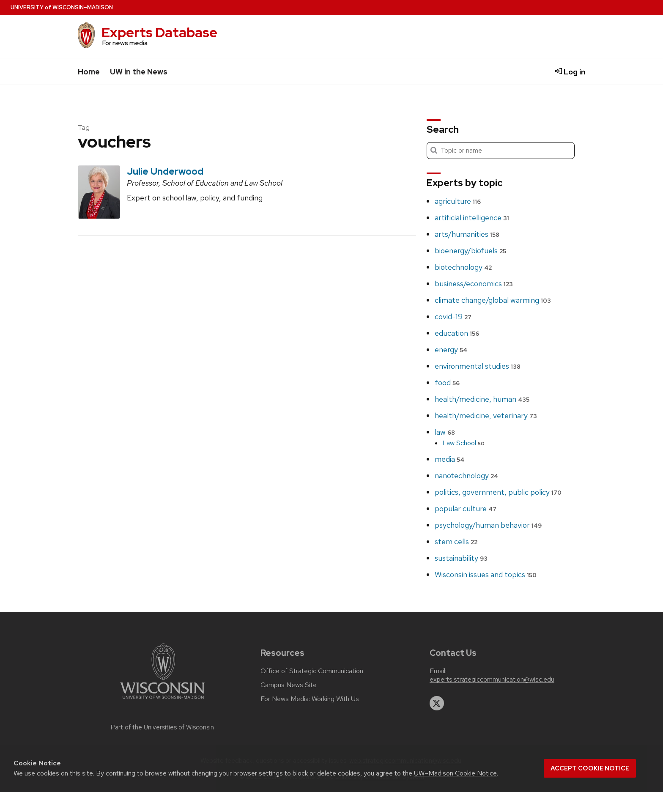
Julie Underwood (165, 171)
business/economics (474, 283)
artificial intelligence (472, 217)
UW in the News (138, 72)
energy (451, 349)
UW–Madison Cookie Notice (455, 773)
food (447, 382)
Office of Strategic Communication (311, 671)
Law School (463, 442)
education (457, 333)
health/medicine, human (482, 399)
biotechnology (463, 267)
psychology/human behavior (488, 525)
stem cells (456, 541)
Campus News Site (288, 685)
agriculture (458, 201)
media (449, 459)
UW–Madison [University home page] (62, 7)
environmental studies (478, 366)
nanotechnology (466, 475)
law (445, 432)
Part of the (162, 727)
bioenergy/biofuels (470, 250)
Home (89, 72)
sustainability (461, 558)
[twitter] (437, 703)
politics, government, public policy (498, 492)
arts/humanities (467, 234)
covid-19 (453, 316)
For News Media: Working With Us (309, 699)
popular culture (465, 508)
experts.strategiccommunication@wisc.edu (492, 679)
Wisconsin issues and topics (486, 574)
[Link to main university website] (162, 700)
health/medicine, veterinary (486, 415)
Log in (570, 72)
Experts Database (159, 32)
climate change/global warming (493, 300)
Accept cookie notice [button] (590, 768)
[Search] (501, 150)
